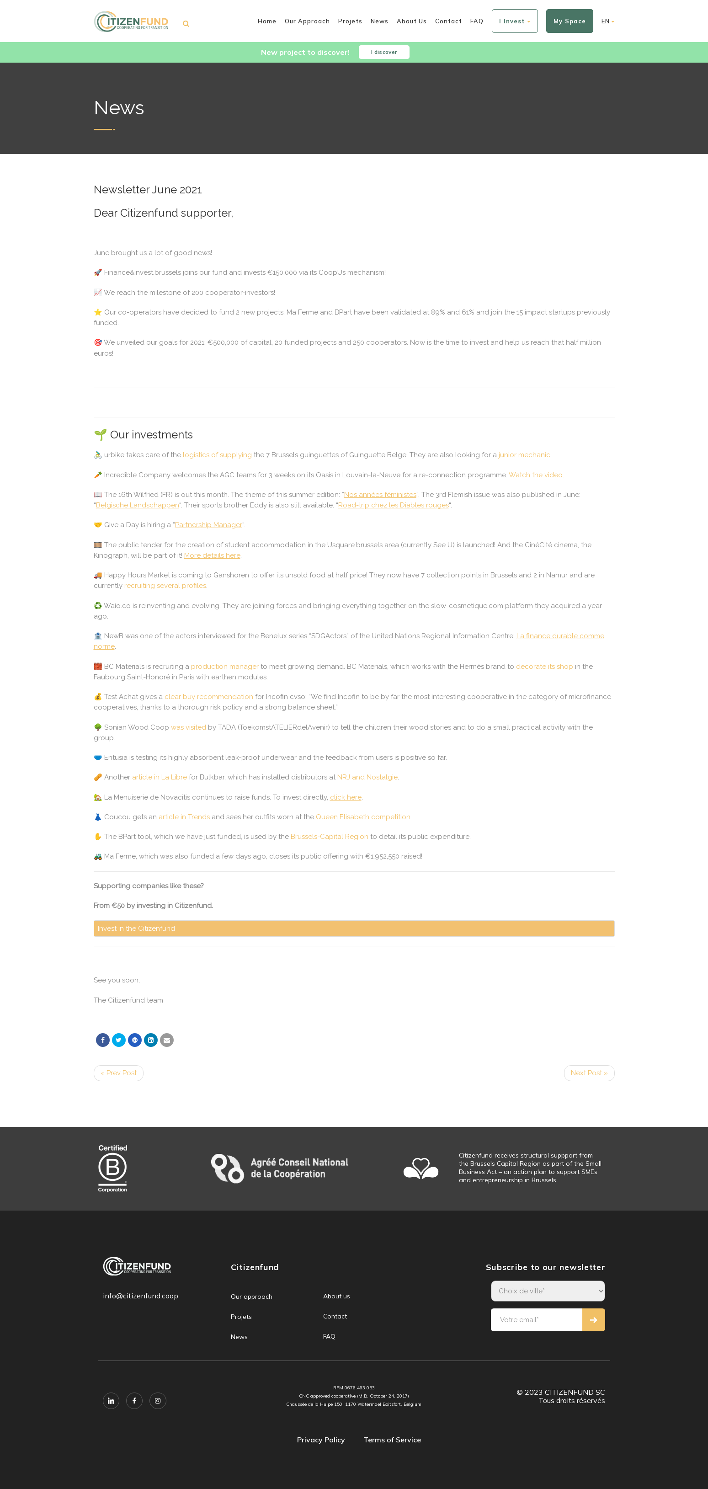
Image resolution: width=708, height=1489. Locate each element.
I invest (515, 21)
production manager (225, 666)
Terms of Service (392, 1439)
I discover (387, 52)
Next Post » (589, 1073)
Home (267, 21)
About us (412, 21)
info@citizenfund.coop (140, 1295)
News (380, 21)
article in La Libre (159, 777)
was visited (188, 727)
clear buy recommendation (209, 697)
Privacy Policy (321, 1439)
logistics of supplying (217, 455)
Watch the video (536, 475)
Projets (350, 21)
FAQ (477, 21)
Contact (448, 21)
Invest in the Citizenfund (136, 928)
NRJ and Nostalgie (367, 777)
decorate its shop (544, 666)
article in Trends (184, 817)
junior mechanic (524, 455)
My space (570, 21)
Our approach (307, 21)
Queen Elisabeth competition (363, 817)
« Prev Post (119, 1073)
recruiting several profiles (165, 586)
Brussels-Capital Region (329, 837)
